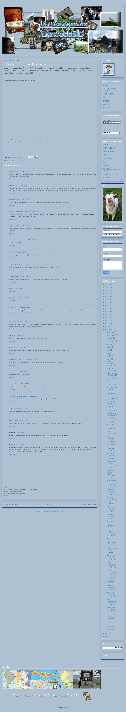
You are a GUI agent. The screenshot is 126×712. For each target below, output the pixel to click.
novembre (110, 335)
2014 (107, 320)
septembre (110, 341)
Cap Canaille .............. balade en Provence (110, 580)
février (109, 626)
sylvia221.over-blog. (15, 396)
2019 (107, 305)
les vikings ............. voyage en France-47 (110, 541)
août (108, 344)
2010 (107, 633)
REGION (12, 160)
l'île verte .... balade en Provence (110, 516)
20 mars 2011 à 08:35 (23, 226)
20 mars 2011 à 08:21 (23, 199)
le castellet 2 (8, 140)
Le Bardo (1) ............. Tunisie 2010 (111, 426)
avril (108, 356)
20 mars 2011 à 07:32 (21, 171)
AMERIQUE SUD (108, 94)
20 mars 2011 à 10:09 (21, 264)
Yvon (10, 252)
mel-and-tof (13, 321)
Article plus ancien (89, 504)
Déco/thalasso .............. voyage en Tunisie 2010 (111, 483)
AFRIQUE (106, 85)
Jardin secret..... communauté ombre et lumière (111, 500)
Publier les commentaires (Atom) (54, 511)
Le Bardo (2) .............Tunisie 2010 (111, 420)
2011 (107, 329)
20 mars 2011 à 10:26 (21, 288)
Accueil (49, 504)
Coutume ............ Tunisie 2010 (111, 408)
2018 (107, 308)
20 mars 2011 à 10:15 (27, 276)
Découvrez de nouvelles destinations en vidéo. (34, 142)
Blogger (66, 707)
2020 (107, 302)
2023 (107, 293)
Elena (11, 347)
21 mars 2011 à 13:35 (31, 359)
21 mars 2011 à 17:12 (21, 372)
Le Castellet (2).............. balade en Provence (111, 447)
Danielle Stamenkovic (16, 211)
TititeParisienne (14, 276)
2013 (107, 323)
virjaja (11, 408)
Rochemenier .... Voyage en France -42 (112, 572)
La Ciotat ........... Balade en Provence (110, 524)
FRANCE (106, 104)
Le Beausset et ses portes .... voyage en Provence (111, 400)
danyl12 (11, 298)
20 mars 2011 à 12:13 (24, 307)
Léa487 (11, 171)
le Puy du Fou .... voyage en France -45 (111, 594)
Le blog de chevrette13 (110, 174)
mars (109, 359)
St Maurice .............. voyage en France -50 (111, 491)
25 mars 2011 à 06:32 (20, 420)
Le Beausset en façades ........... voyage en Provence (111, 391)
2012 (107, 326)
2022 (107, 296)
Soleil (11, 185)
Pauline (11, 288)
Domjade (12, 335)
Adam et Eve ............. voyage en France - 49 (111, 509)
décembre (110, 332)
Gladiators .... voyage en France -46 (111, 587)
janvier (109, 630)
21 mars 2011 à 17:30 (22, 384)
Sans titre (109, 623)
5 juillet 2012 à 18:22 (22, 432)
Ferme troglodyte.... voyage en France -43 (111, 602)
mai (108, 353)
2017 (107, 311)
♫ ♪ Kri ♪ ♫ (12, 226)
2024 (107, 290)
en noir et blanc (111, 378)
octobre (109, 338)
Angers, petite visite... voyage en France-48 (111, 532)
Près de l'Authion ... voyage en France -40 (111, 564)
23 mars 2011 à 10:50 (20, 408)
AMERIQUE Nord (109, 148)
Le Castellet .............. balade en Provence (110, 456)
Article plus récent (10, 504)
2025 (107, 287)
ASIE (104, 97)
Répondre (12, 179)
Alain (10, 420)
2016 (107, 314)
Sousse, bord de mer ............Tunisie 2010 (111, 464)
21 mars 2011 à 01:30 (22, 335)
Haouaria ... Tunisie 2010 (111, 369)
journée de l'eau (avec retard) (111, 414)
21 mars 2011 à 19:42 (30, 396)
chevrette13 (14, 142)
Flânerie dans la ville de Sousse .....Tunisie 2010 (111, 473)
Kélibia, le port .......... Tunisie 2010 (111, 382)
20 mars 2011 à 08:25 (31, 211)
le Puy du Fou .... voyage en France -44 (111, 557)
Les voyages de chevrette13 (31, 12)
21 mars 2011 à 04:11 (20, 347)
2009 (107, 636)
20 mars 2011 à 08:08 (20, 185)
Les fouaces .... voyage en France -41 (111, 609)
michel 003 (12, 307)
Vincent (11, 264)
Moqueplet (12, 199)
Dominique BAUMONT (16, 359)
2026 (107, 284)
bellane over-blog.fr (15, 240)
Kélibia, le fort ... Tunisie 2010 (111, 374)
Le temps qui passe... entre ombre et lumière (111, 549)
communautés (107, 158)
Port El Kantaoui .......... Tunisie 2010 (111, 439)
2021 (107, 299)
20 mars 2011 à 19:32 (24, 321)
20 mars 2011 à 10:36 (21, 298)
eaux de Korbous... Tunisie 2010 (111, 363)
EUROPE (106, 101)
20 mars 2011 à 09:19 (20, 252)
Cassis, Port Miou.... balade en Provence (110, 617)
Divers (105, 162)
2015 (107, 317)
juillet (109, 347)
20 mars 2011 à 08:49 (29, 240)
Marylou (11, 384)
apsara (11, 372)
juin (108, 350)
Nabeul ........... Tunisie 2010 (111, 432)
